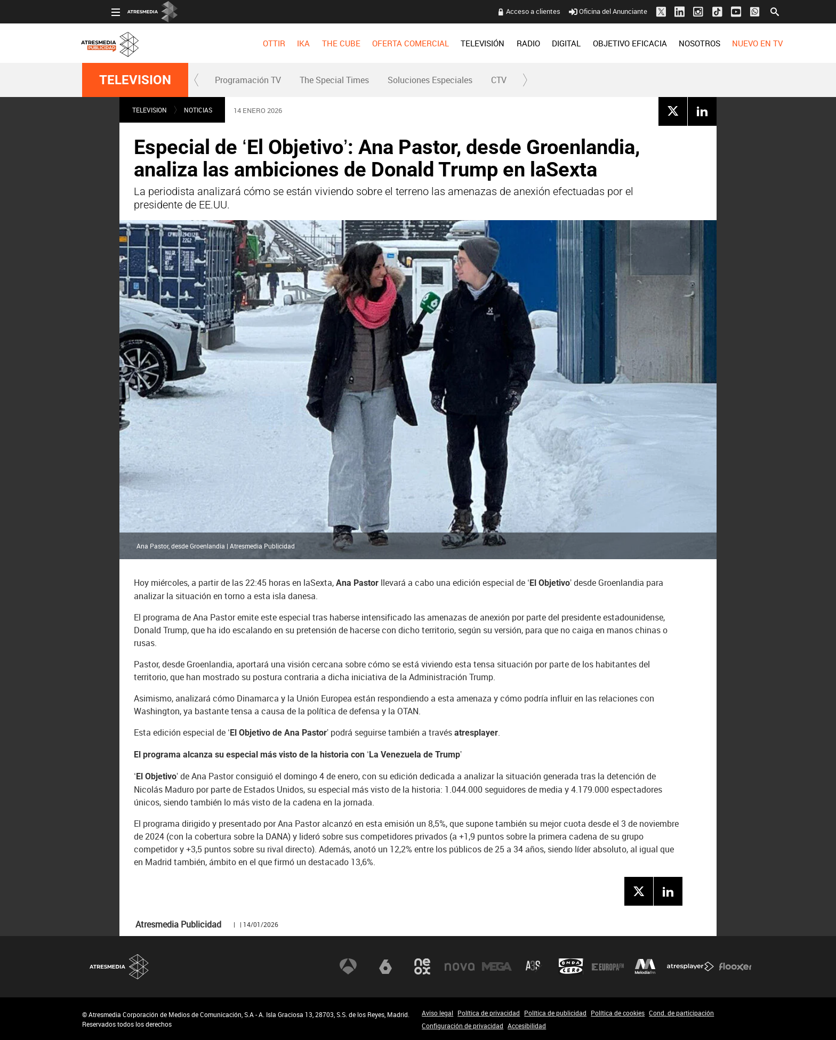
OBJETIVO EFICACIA (600, 43)
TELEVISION (135, 79)
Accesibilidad (527, 1025)
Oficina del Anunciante (579, 11)
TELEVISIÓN (453, 43)
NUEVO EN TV (728, 43)
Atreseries (534, 966)
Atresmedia (119, 967)
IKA (274, 43)
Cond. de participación (681, 1013)
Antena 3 (348, 966)
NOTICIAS (198, 110)
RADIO (498, 43)
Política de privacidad (488, 1013)
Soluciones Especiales (430, 80)
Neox (422, 966)
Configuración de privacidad (462, 1025)
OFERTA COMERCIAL (381, 43)
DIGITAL (536, 43)
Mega (497, 966)
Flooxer (735, 966)
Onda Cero (571, 966)
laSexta (385, 966)
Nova (460, 966)
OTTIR (244, 43)
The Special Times (334, 80)
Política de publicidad (555, 1013)
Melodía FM (645, 966)
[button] (196, 80)
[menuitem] (244, 43)
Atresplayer (690, 966)
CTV (499, 80)
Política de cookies (618, 1013)
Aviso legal (437, 1013)
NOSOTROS (669, 43)
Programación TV (248, 80)
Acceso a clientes (504, 11)
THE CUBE (311, 43)
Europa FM (608, 966)
